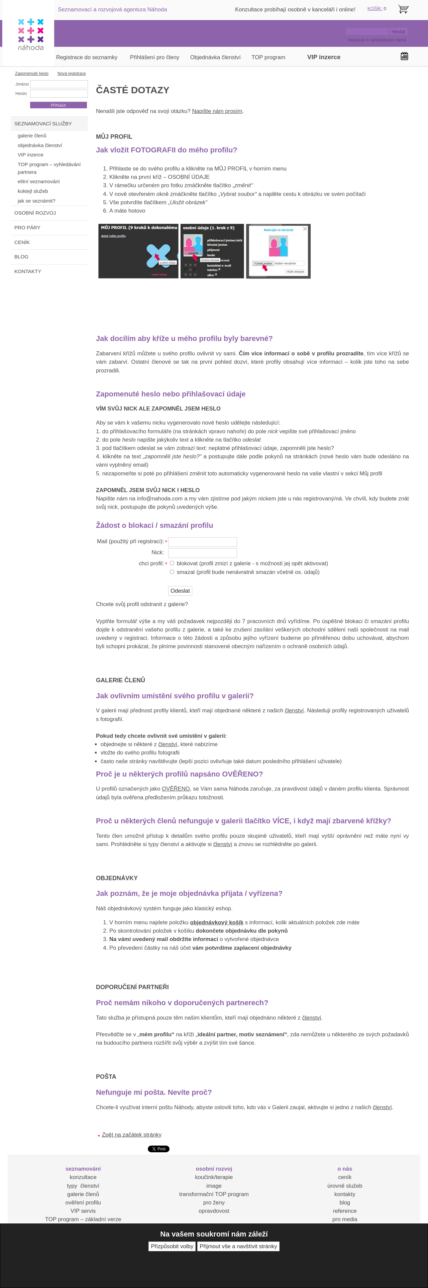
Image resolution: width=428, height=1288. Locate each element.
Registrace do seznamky (87, 57)
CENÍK (22, 242)
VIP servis (83, 1211)
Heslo (21, 93)
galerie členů (83, 1194)
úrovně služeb (344, 1186)
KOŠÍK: (375, 8)
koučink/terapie (214, 1177)
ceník (344, 1177)
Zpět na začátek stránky (132, 1135)
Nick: (157, 552)
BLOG (21, 256)
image (214, 1186)
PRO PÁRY (27, 227)
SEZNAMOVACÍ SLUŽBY (43, 123)
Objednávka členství (215, 57)
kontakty (344, 1194)
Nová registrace (72, 73)
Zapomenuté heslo (31, 73)
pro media (344, 1219)
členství (294, 710)
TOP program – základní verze (83, 1219)
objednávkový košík (217, 922)
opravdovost (214, 1211)
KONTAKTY (27, 271)
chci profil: (151, 563)
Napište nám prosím (217, 111)
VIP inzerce (323, 57)
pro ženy (214, 1202)
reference (345, 1211)
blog (344, 1202)
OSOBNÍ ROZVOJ (35, 213)
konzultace (83, 1177)
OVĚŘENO (176, 789)
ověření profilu (83, 1202)
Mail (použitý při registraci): (130, 541)
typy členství (83, 1186)
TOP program (268, 57)
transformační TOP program (214, 1194)
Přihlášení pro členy (154, 57)
